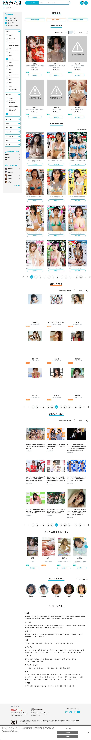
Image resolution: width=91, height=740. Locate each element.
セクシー (82, 659)
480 (65, 525)
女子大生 (76, 675)
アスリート (61, 679)
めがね (57, 643)
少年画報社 (11, 65)
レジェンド (42, 679)
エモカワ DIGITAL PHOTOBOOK (12, 109)
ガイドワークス (12, 38)
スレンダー (31, 650)
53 (81, 277)
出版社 (8, 31)
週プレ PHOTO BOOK (31, 625)
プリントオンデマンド (76, 634)
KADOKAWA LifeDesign (14, 45)
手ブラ (29, 686)
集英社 (10, 55)
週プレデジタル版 (12, 20)
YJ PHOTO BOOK (42, 625)
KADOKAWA (11, 42)
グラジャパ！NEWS (13, 25)
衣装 (7, 123)
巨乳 (42, 650)
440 (48, 407)
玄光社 (10, 48)
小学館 (10, 62)
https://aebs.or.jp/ (23, 723)
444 (65, 407)
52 (76, 277)
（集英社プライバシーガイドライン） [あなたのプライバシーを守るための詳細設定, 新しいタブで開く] (10, 731)
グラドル (30, 675)
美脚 (72, 650)
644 (75, 525)
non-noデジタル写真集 (77, 625)
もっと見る (82, 579)
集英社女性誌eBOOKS (31, 627)
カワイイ (71, 659)
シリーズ (8, 119)
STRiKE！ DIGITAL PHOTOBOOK (13, 101)
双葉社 (10, 86)
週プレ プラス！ (12, 23)
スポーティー (51, 652)
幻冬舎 (10, 52)
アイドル (41, 675)
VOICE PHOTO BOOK (63, 634)
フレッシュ (39, 652)
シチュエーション (10, 136)
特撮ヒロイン (31, 679)
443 (61, 407)
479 (61, 525)
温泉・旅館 (64, 668)
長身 (80, 650)
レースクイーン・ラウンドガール (37, 677)
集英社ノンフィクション (45, 627)
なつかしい (59, 659)
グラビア (10, 114)
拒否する (68, 732)
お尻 (49, 650)
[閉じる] (88, 732)
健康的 (29, 652)
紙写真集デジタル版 (30, 634)
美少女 (29, 659)
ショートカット (61, 650)
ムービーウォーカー (13, 89)
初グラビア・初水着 (42, 686)
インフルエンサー (76, 677)
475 (43, 525)
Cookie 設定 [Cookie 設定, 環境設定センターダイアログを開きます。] (68, 728)
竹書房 (10, 69)
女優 (50, 675)
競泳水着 (48, 643)
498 (75, 407)
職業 (7, 140)
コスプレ (30, 643)
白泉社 (10, 79)
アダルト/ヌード (72, 679)
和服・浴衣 (68, 643)
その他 (8, 145)
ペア (28, 668)
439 (43, 407)
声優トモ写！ (29, 636)
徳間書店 (10, 72)
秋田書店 (10, 35)
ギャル (77, 652)
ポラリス (35, 636)
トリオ (36, 668)
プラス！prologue (42, 634)
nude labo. (42, 636)
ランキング (7, 157)
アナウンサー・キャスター (58, 677)
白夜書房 (10, 82)
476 (48, 525)
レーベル (8, 94)
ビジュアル (9, 127)
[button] (86, 547)
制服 (39, 643)
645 (80, 525)
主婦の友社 (11, 59)
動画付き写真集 (52, 634)
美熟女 (49, 659)
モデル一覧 (16, 185)
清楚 (28, 661)
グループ (45, 668)
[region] (45, 732)
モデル (59, 675)
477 (52, 525)
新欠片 (10, 76)
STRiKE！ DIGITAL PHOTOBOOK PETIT (13, 105)
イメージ (8, 132)
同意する (68, 736)
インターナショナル (65, 652)
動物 (63, 686)
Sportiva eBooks (57, 627)
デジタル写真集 (12, 18)
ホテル (55, 668)
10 (70, 277)
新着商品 (7, 155)
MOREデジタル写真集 (64, 625)
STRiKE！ (11, 98)
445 (69, 407)
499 (80, 407)
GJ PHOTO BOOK (53, 625)
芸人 (52, 679)
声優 (67, 675)
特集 (6, 159)
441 (52, 407)
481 (69, 525)
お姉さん (39, 659)
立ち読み (35, 75)
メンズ (54, 686)
